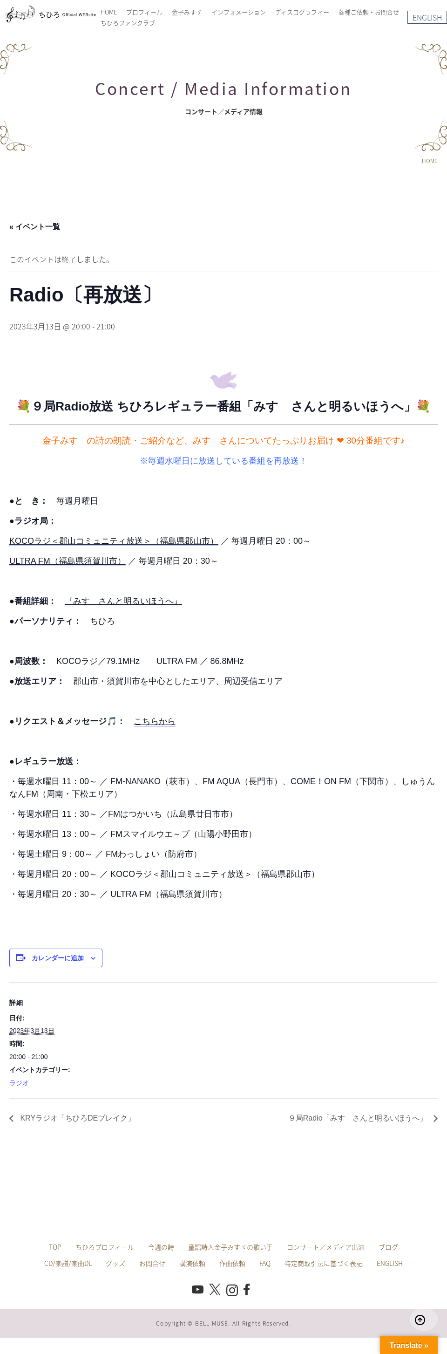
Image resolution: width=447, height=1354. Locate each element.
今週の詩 (161, 1246)
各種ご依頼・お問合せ (369, 12)
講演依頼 (192, 1263)
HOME (109, 12)
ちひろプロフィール (104, 1246)
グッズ (115, 1263)
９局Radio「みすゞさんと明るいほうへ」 (358, 1118)
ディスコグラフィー (302, 12)
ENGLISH (427, 17)
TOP (55, 1246)
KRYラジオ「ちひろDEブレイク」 (76, 1118)
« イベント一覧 (34, 227)
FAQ (265, 1263)
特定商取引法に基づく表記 (323, 1263)
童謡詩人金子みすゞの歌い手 (230, 1246)
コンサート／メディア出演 (326, 1246)
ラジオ (19, 1083)
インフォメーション (238, 12)
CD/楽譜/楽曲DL (68, 1263)
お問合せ (152, 1263)
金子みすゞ (187, 12)
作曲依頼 (232, 1263)
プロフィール (144, 12)
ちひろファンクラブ (128, 23)
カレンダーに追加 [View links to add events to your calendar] (58, 958)
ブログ (388, 1246)
